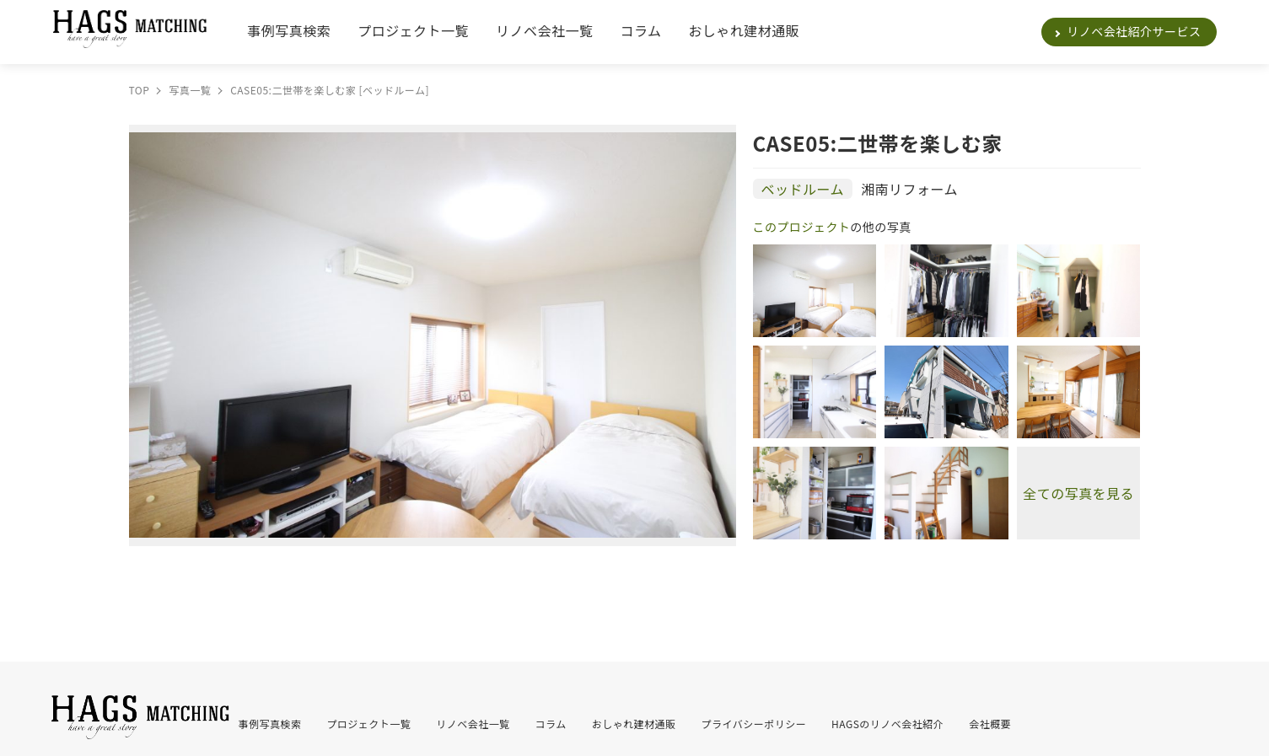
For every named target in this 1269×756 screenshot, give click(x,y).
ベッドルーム (802, 189)
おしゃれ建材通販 (743, 30)
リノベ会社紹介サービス (1134, 31)
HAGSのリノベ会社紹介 (887, 723)
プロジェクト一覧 (413, 30)
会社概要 (990, 723)
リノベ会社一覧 (544, 30)
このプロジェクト (802, 226)
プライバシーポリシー (754, 723)
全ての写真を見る (1078, 493)
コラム (640, 30)
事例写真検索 (289, 30)
